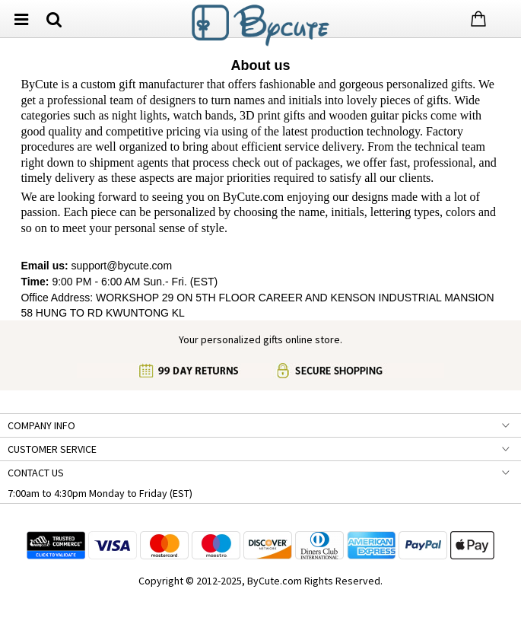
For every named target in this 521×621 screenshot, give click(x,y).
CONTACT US (36, 472)
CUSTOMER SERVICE (52, 449)
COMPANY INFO (41, 425)
